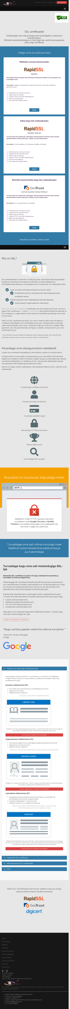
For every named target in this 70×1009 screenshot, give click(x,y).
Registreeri (51, 2)
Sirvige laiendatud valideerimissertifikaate (34, 849)
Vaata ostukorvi (62, 2)
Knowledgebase (8, 954)
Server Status (7, 957)
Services (5, 964)
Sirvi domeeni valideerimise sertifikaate (34, 735)
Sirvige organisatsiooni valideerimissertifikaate (34, 789)
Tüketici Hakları (7, 975)
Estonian (38, 2)
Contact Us (6, 967)
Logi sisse (45, 2)
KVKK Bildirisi (6, 977)
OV (21, 311)
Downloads (6, 942)
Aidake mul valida (43, 239)
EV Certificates (33, 311)
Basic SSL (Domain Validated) (14, 309)
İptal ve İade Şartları (8, 978)
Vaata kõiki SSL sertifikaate (28, 239)
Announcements (8, 961)
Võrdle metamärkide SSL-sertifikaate (16, 619)
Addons (4, 945)
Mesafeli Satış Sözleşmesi (23, 978)
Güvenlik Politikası (8, 973)
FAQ (8, 869)
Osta (34, 110)
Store (4, 938)
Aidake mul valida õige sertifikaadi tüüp (22, 668)
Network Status (8, 951)
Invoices (5, 948)
